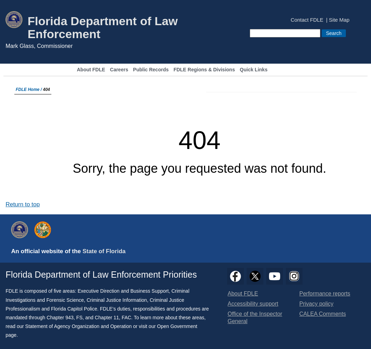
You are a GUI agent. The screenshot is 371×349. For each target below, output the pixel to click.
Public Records (151, 69)
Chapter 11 (107, 317)
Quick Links (253, 69)
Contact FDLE (307, 20)
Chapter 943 (60, 317)
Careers (119, 69)
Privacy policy (316, 304)
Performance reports (324, 294)
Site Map (339, 20)
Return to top (23, 204)
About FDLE (91, 69)
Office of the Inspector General (255, 317)
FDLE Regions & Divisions (204, 69)
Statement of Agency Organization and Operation (78, 326)
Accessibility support (253, 304)
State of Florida (103, 251)
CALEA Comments (322, 314)
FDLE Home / (29, 89)
